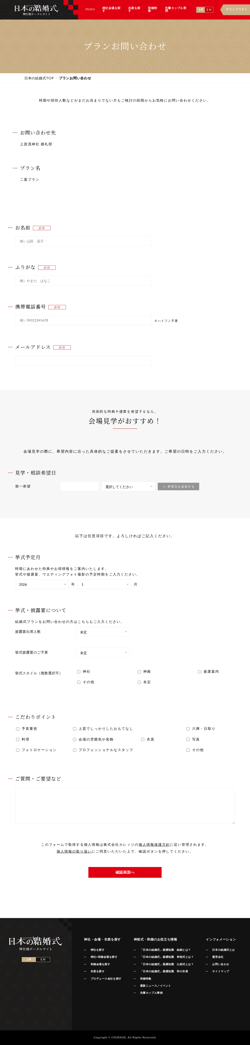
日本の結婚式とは (223, 949)
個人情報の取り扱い (74, 851)
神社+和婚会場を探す (104, 956)
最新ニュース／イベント (155, 985)
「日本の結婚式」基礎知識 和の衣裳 (164, 971)
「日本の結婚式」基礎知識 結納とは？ (165, 949)
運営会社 (217, 956)
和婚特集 (145, 978)
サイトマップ (220, 971)
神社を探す (98, 949)
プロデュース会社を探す (106, 978)
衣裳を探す (98, 971)
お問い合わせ (220, 964)
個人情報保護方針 (154, 844)
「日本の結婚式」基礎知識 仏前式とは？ (167, 964)
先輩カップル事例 (151, 992)
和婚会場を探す (100, 964)
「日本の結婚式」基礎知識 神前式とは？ (167, 956)
